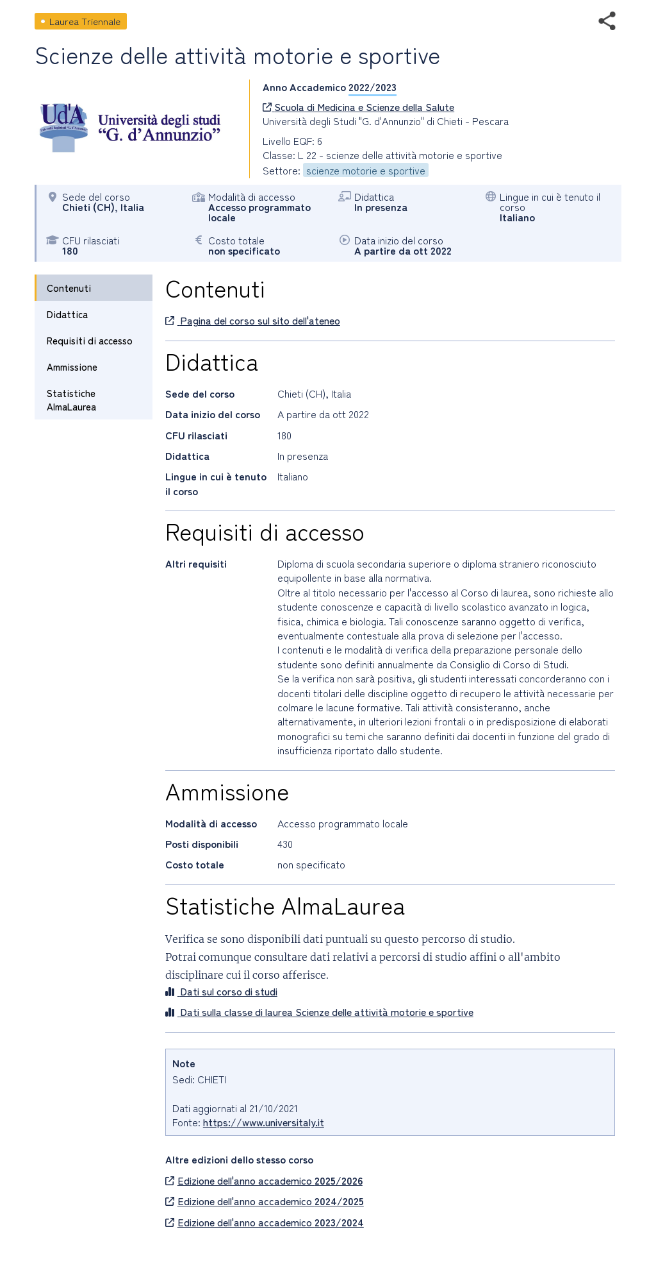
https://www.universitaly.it (263, 1121)
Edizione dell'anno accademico (264, 1180)
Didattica (67, 314)
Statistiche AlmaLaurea (71, 399)
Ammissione (72, 366)
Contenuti (69, 287)
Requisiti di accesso (90, 340)
